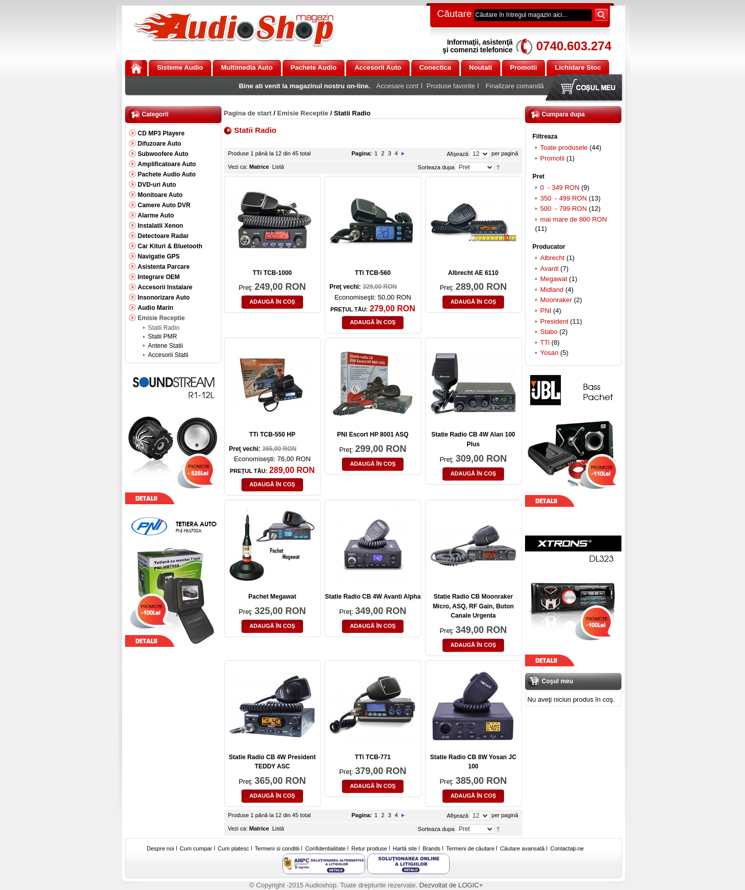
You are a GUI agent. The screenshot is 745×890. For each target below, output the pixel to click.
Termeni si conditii (277, 848)
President (554, 321)
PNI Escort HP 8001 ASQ (372, 434)
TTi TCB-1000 (272, 272)
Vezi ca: (238, 167)
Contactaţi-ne (566, 848)
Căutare (454, 13)
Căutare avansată (522, 848)
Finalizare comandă (514, 86)
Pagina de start (248, 113)
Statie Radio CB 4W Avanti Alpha (373, 596)
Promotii (552, 158)
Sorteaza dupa (436, 167)
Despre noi (160, 848)
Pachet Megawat (272, 596)
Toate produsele (564, 147)
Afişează (457, 154)
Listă (278, 167)
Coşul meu (586, 88)
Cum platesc (233, 848)
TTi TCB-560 (373, 272)
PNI (546, 310)
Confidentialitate (325, 848)
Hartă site (405, 848)
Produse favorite (451, 86)
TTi (545, 342)
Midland (552, 289)
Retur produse (369, 848)
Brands (431, 848)
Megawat (554, 279)
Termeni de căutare (470, 848)
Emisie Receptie (303, 113)
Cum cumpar (196, 848)
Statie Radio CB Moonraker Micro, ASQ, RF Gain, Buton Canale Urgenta (473, 606)
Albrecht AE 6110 (473, 272)
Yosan (549, 353)
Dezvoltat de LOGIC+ (451, 885)
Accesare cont (397, 86)
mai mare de (573, 219)
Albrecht (552, 258)
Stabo (549, 331)
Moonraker (556, 300)
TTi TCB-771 (373, 757)
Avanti (549, 268)
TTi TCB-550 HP (272, 434)
